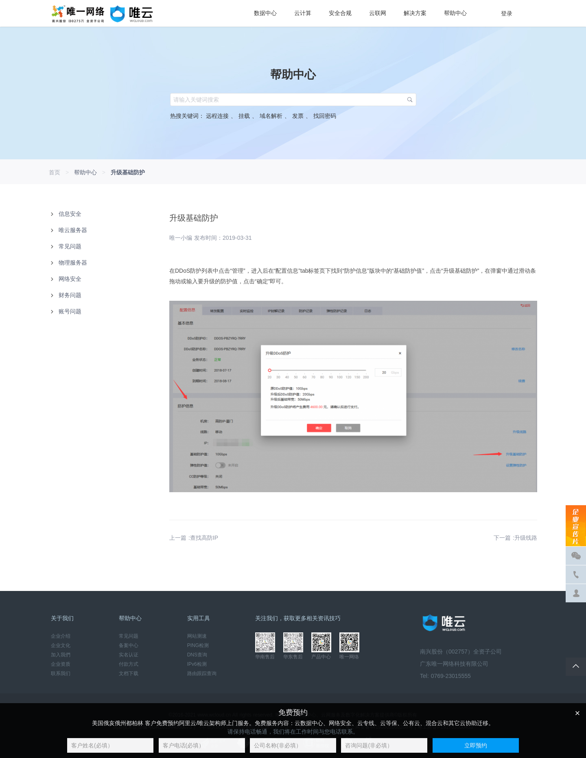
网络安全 (70, 279)
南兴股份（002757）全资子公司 (461, 651)
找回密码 (323, 116)
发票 (300, 116)
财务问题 (70, 295)
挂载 (247, 116)
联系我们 (60, 673)
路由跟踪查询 (201, 673)
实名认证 (128, 655)
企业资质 (60, 664)
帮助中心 (455, 13)
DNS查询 (197, 655)
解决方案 (415, 13)
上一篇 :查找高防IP (193, 537)
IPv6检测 (197, 664)
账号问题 (70, 311)
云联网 (377, 13)
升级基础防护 (128, 172)
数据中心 (265, 13)
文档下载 (128, 673)
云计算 (302, 13)
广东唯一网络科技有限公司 (454, 663)
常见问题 (70, 246)
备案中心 (128, 645)
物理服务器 (73, 262)
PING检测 (198, 645)
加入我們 (60, 655)
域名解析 (274, 116)
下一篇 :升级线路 (515, 537)
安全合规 (340, 13)
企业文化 (60, 645)
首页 (54, 172)
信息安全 (70, 214)
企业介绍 (60, 636)
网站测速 (197, 636)
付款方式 (128, 664)
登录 (506, 13)
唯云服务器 (73, 230)
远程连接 (221, 116)
